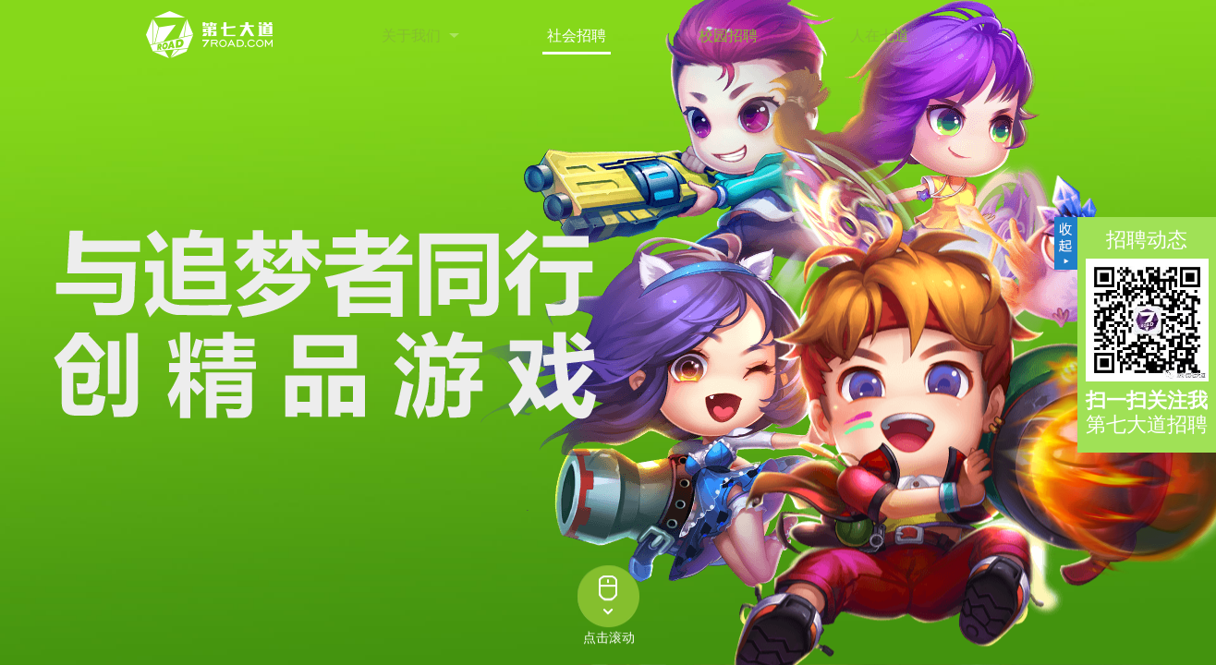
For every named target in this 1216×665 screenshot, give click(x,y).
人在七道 (879, 35)
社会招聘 (576, 35)
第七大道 (210, 35)
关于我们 (411, 35)
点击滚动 (609, 639)
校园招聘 (728, 35)
